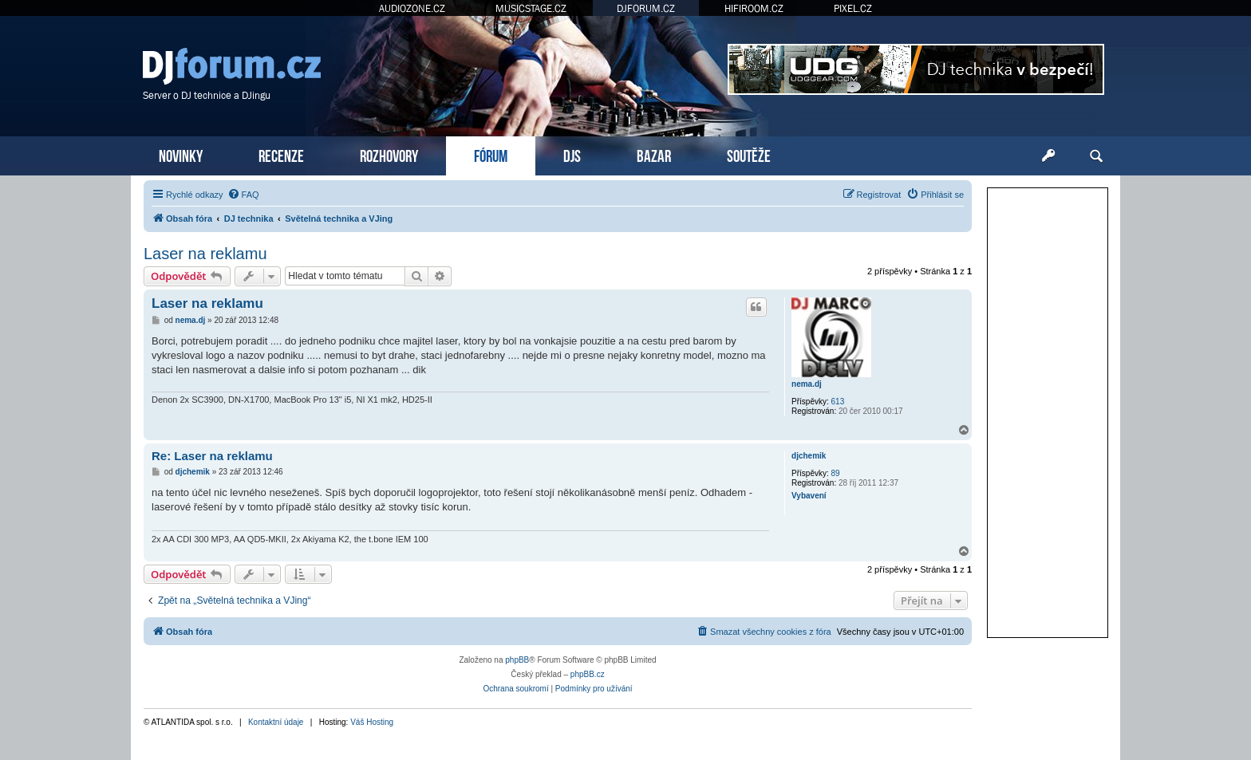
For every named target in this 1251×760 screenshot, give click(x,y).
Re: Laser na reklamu (212, 456)
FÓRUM (490, 154)
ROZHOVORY (389, 154)
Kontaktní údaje (276, 722)
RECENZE (281, 154)
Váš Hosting (371, 722)
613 (838, 401)
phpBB (517, 660)
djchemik (808, 455)
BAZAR (654, 154)
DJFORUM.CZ (646, 8)
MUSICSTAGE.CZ (530, 8)
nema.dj (806, 384)
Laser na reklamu (205, 253)
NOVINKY (181, 154)
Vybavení (809, 495)
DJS (572, 154)
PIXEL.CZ (853, 8)
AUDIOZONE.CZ (412, 8)
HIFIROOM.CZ (753, 8)
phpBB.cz (587, 674)
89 (835, 473)
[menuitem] (243, 194)
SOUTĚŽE (749, 154)
